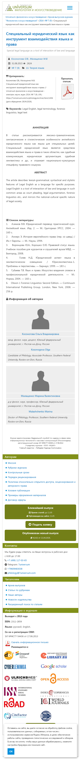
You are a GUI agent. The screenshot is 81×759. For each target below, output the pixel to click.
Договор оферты (17, 499)
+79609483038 (13, 568)
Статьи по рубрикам (19, 590)
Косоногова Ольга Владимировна (40, 334)
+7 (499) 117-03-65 (16, 560)
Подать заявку (40, 524)
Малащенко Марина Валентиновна (40, 395)
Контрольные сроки (18, 472)
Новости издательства (19, 599)
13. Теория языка (35, 67)
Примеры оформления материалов (27, 495)
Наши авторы (15, 594)
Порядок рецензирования (22, 477)
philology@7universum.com (20, 572)
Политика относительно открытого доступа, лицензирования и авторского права (42, 483)
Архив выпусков (16, 585)
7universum (17, 564)
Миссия (12, 462)
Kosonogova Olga (40, 349)
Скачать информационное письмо (30, 642)
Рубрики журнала (17, 467)
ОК (11, 751)
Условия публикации (19, 490)
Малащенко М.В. (39, 58)
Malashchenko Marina (40, 411)
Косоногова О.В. (19, 58)
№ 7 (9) (16, 67)
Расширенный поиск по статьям (25, 604)
